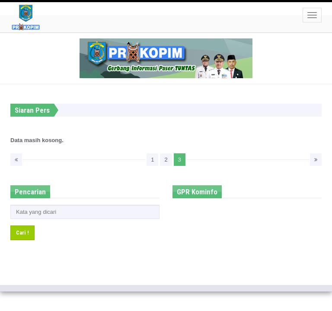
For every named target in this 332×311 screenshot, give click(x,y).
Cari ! (22, 232)
